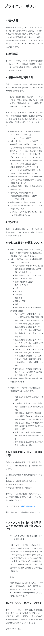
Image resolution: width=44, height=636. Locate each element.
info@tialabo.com (28, 506)
